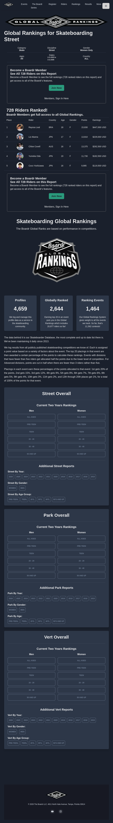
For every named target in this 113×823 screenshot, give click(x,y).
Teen (31, 432)
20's (32, 499)
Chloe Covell (34, 146)
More (99, 4)
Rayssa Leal (34, 127)
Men (22, 488)
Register (52, 4)
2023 (33, 477)
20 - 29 (31, 439)
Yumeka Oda (34, 156)
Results (88, 4)
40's (47, 499)
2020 (56, 477)
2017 (78, 477)
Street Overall (56, 393)
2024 (26, 477)
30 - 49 (31, 447)
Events (24, 4)
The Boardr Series (36, 6)
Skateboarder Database (42, 337)
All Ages (31, 417)
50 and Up (31, 454)
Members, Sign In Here (56, 98)
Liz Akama (33, 137)
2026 (11, 477)
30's (40, 499)
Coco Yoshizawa (36, 166)
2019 (63, 477)
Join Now (56, 88)
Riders (64, 4)
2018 (71, 477)
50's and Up (58, 499)
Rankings (76, 4)
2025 (18, 477)
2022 (41, 477)
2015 (93, 477)
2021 (48, 477)
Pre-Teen (31, 424)
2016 (85, 477)
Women (12, 488)
